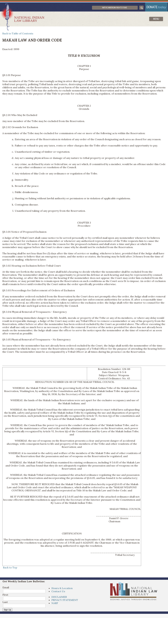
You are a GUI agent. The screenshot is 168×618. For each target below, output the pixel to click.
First (5, 595)
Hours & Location (62, 589)
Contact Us (58, 592)
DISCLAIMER (59, 598)
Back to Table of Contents (17, 34)
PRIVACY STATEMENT (64, 601)
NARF (54, 604)
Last (5, 603)
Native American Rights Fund (120, 8)
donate (156, 7)
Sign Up (7, 611)
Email (5, 588)
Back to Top (10, 568)
